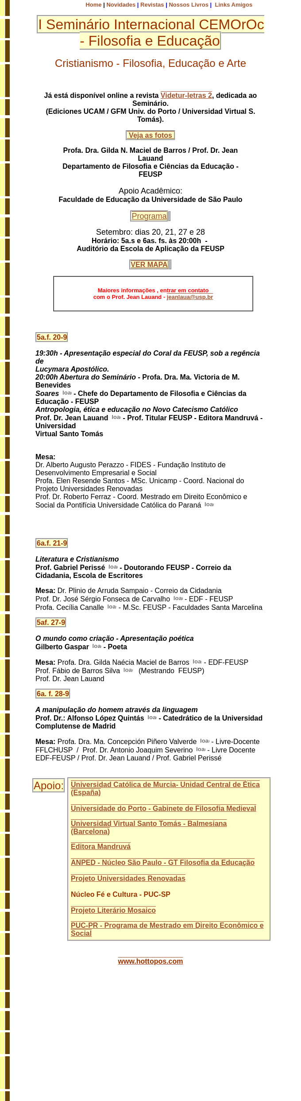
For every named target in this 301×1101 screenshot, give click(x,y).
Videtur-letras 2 (186, 95)
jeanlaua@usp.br (190, 297)
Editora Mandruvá (101, 846)
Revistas (152, 4)
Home (93, 4)
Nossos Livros (188, 4)
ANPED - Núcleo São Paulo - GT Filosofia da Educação (163, 862)
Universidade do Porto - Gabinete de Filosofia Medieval (163, 808)
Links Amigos (233, 4)
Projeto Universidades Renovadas (128, 878)
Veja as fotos (150, 135)
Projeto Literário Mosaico (113, 910)
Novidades (120, 4)
